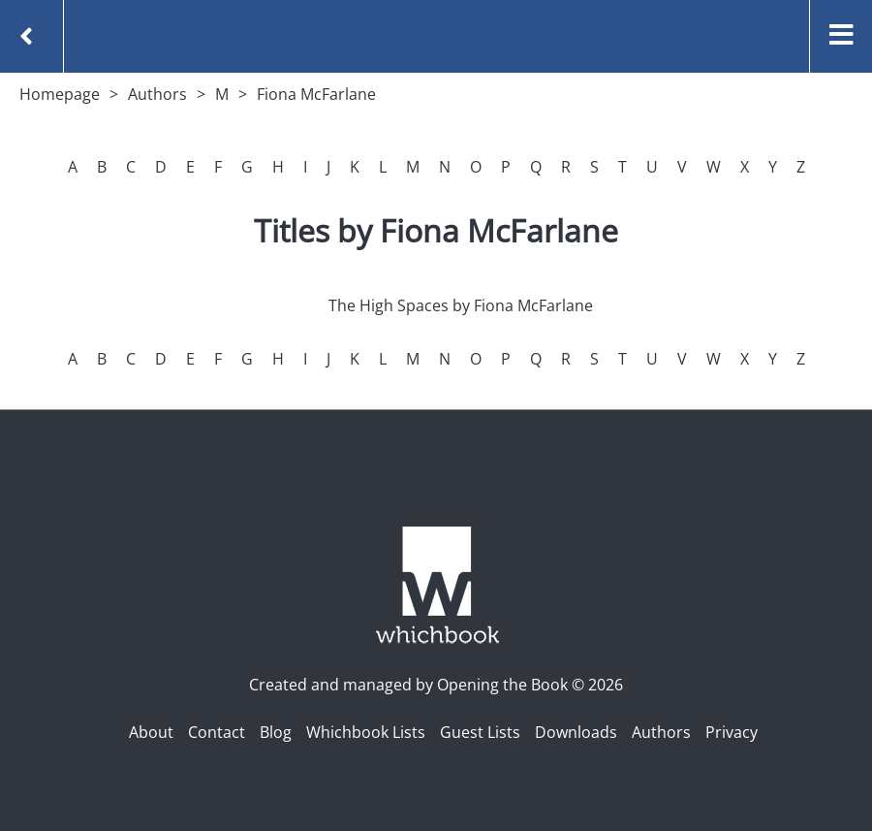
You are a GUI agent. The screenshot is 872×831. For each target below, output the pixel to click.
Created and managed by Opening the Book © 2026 (436, 684)
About (151, 732)
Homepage (59, 94)
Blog (276, 732)
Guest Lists (480, 732)
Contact (216, 732)
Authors (157, 94)
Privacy (731, 732)
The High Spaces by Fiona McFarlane (460, 305)
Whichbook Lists (365, 732)
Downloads (576, 732)
